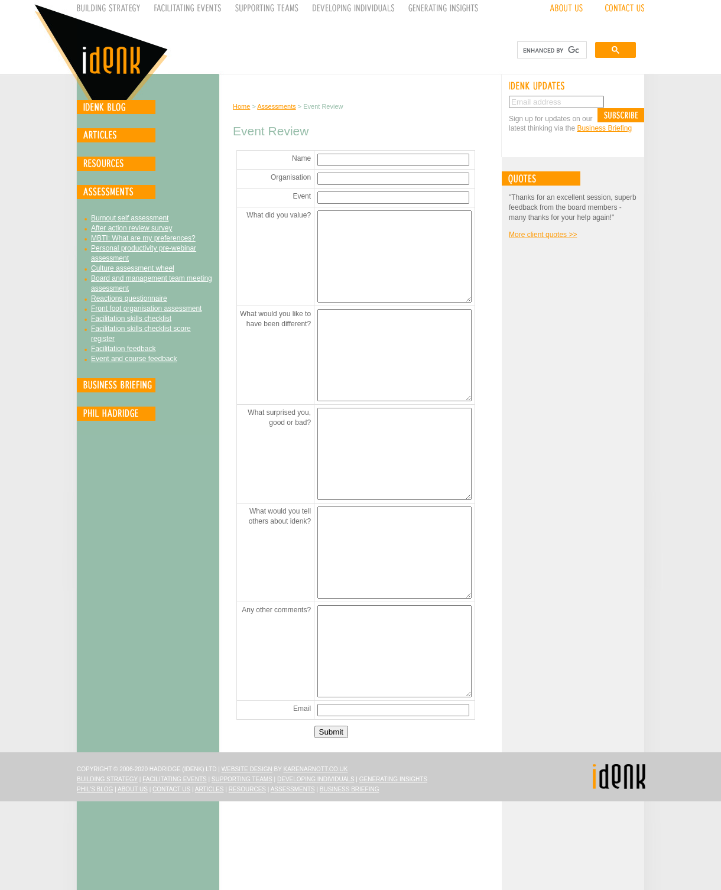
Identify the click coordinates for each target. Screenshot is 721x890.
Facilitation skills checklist (131, 318)
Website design (247, 858)
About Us (133, 878)
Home (241, 106)
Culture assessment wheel (132, 268)
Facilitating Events (174, 868)
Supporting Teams (242, 868)
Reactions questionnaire (129, 298)
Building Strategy (107, 868)
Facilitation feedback (123, 349)
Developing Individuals (316, 868)
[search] (551, 50)
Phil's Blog (95, 878)
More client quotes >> (543, 234)
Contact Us (171, 878)
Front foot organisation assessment (146, 308)
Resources (247, 878)
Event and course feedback (134, 359)
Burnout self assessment (129, 218)
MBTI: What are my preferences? (143, 238)
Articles (209, 878)
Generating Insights (393, 868)
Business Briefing (604, 128)
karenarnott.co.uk (316, 858)
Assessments (276, 106)
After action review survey (131, 228)
